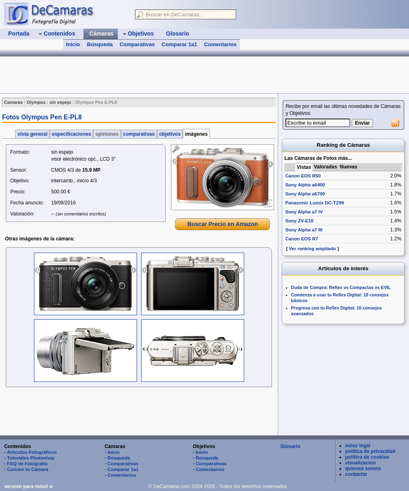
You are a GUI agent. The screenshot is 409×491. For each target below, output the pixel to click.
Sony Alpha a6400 (305, 184)
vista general (32, 134)
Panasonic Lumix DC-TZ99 (314, 202)
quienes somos (363, 468)
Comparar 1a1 (179, 44)
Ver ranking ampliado (312, 248)
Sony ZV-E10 (299, 220)
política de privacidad (370, 451)
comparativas (139, 134)
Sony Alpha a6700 (305, 193)
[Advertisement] (138, 412)
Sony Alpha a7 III (303, 229)
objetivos (170, 134)
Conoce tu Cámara (27, 469)
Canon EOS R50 (303, 175)
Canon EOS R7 (301, 238)
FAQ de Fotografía (27, 463)
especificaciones (71, 134)
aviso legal (357, 445)
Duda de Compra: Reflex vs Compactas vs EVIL (341, 287)
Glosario (291, 446)
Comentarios (220, 44)
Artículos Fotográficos (32, 452)
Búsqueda (100, 44)
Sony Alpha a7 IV (304, 211)
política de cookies (367, 457)
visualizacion (360, 463)
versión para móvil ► (29, 486)
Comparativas (137, 44)
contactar (356, 474)
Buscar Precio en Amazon (222, 224)
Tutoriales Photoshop (30, 457)
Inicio (73, 44)
